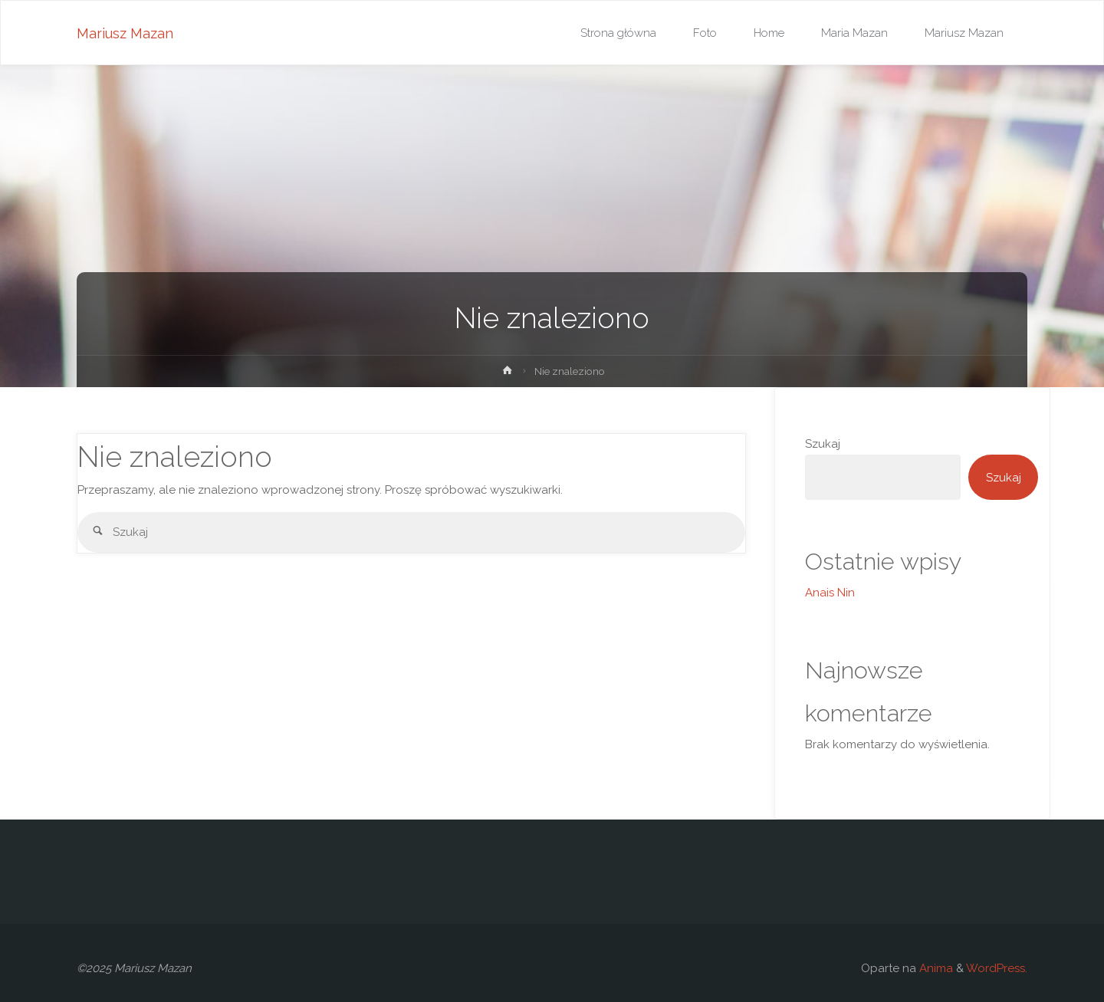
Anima (934, 968)
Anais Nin (830, 593)
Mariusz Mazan (125, 33)
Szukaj (822, 444)
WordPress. (996, 968)
